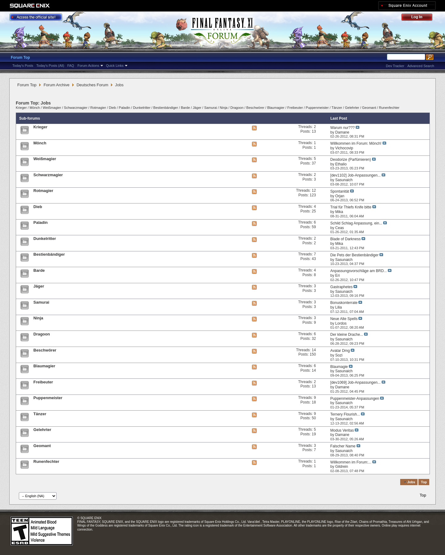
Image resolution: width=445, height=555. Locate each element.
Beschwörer (255, 107)
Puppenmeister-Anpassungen (354, 398)
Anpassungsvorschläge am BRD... (358, 271)
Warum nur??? (342, 128)
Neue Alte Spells (344, 319)
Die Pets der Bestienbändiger (354, 255)
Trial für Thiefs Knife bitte (350, 207)
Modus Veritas (342, 430)
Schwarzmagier (75, 107)
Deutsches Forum (92, 85)
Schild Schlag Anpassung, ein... (356, 223)
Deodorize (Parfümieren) (350, 159)
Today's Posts (22, 65)
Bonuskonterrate (344, 303)
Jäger (197, 107)
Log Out (420, 18)
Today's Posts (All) (50, 65)
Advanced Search (420, 66)
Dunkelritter (141, 107)
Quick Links (115, 65)
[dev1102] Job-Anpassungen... (355, 175)
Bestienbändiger (165, 107)
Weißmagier (52, 107)
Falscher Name (342, 446)
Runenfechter (389, 107)
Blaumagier (276, 107)
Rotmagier (98, 107)
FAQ (70, 65)
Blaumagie (339, 367)
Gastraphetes (341, 287)
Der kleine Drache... (346, 334)
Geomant (369, 107)
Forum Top (20, 57)
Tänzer (337, 107)
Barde (185, 107)
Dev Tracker (395, 66)
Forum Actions (88, 65)
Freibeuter (295, 107)
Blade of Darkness (345, 239)
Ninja (223, 107)
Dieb (112, 107)
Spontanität (339, 191)
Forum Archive (57, 85)
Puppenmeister (317, 107)
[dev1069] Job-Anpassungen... (355, 382)
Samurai (210, 107)
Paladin (124, 107)
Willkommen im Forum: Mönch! (355, 143)
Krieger (21, 107)
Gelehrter (352, 107)
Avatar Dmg (340, 350)
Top (424, 482)
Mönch (35, 107)
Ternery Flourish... (345, 414)
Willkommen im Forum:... (350, 462)
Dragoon (236, 107)
